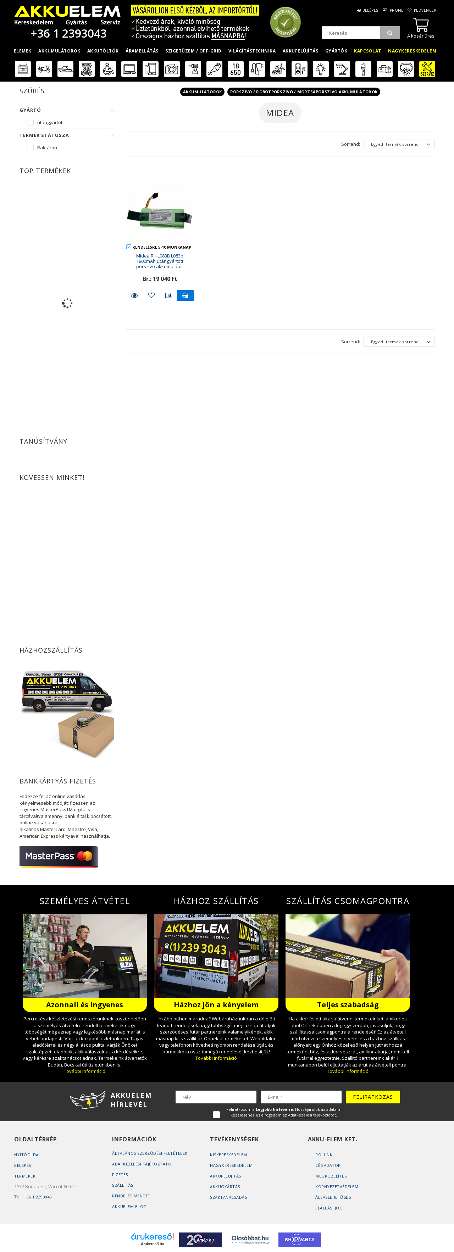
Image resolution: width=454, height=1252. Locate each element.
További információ (84, 1071)
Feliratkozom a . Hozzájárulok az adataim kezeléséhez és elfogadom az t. (284, 1112)
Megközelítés (331, 1176)
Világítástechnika (252, 51)
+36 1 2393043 (67, 33)
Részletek (134, 295)
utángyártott (50, 122)
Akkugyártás (225, 1186)
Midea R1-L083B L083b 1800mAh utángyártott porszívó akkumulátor (159, 261)
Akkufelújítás (301, 51)
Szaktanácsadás (228, 1197)
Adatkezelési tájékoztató (141, 1164)
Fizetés (120, 1174)
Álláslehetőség (333, 1197)
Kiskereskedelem (228, 1154)
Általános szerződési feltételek (150, 1153)
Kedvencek (424, 10)
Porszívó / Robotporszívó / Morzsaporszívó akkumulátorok (303, 91)
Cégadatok (328, 1165)
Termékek (24, 1176)
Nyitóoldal (27, 1154)
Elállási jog (329, 1208)
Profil (392, 10)
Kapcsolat (367, 51)
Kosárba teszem (185, 295)
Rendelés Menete (131, 1195)
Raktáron (47, 147)
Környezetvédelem (336, 1186)
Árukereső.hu (152, 1244)
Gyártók (336, 51)
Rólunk (323, 1154)
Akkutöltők (103, 51)
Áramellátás (142, 51)
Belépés (363, 10)
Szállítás (122, 1185)
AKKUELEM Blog (129, 1206)
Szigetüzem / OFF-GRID (193, 51)
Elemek (23, 51)
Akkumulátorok (59, 51)
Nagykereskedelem (412, 51)
